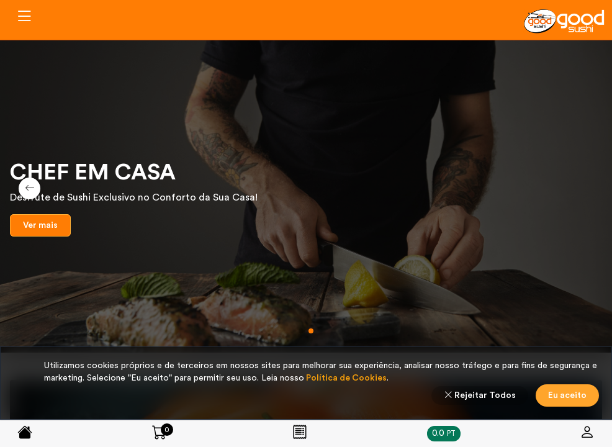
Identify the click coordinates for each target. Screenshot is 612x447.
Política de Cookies (345, 378)
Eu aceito (567, 395)
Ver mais (40, 225)
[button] (301, 330)
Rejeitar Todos (480, 395)
